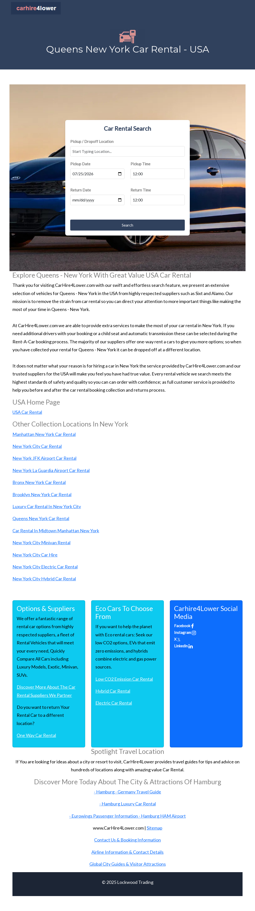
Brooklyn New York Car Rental (41, 494)
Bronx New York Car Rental (39, 482)
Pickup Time (140, 164)
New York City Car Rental (37, 446)
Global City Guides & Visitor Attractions (127, 864)
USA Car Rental (27, 412)
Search (127, 225)
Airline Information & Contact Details (127, 852)
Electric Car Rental (113, 703)
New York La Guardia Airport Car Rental (51, 470)
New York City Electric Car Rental (45, 566)
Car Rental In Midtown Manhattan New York (55, 530)
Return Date (80, 190)
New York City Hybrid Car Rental (44, 578)
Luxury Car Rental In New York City (46, 506)
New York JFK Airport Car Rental (44, 458)
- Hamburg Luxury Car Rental (127, 803)
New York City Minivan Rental (41, 542)
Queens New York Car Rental (40, 518)
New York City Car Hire (35, 554)
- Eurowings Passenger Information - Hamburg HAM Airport (127, 816)
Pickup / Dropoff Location (92, 141)
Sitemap (154, 828)
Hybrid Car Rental (112, 691)
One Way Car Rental (36, 735)
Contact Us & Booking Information (127, 840)
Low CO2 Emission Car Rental (124, 679)
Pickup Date (80, 164)
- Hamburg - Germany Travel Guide (127, 791)
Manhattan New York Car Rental (44, 434)
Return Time (140, 190)
